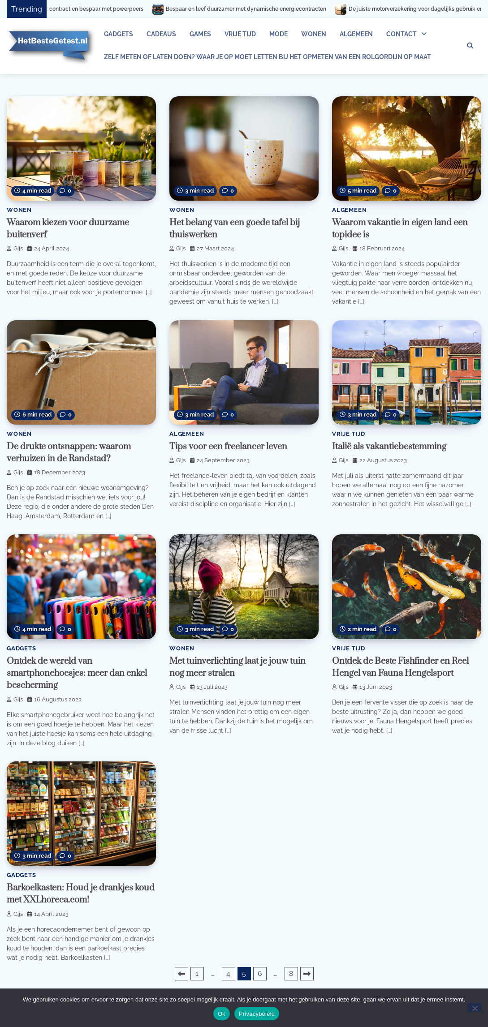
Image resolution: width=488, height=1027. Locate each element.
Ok (221, 1013)
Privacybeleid (257, 1013)
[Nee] (474, 1007)
